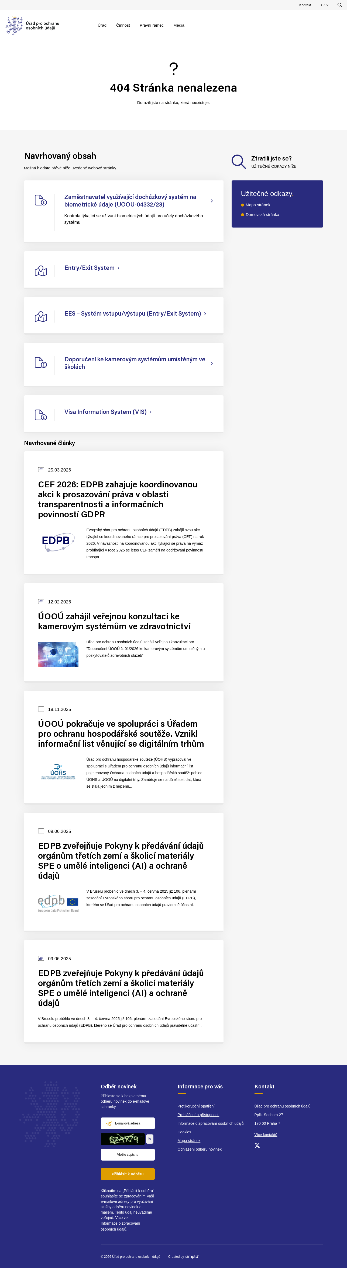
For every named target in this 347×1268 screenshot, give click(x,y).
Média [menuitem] (178, 25)
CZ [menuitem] (325, 6)
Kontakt (305, 5)
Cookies (184, 1132)
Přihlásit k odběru (127, 1174)
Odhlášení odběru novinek (200, 1149)
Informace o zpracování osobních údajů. (120, 1226)
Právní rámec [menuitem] (152, 25)
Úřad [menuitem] (102, 25)
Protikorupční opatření (196, 1106)
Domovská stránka (262, 214)
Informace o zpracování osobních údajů (211, 1123)
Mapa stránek (258, 204)
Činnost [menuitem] (123, 25)
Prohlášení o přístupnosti (198, 1115)
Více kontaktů (266, 1135)
